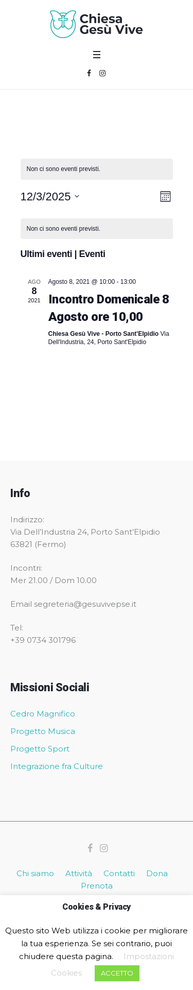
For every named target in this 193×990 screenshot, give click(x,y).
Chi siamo (35, 873)
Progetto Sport (39, 749)
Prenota (97, 886)
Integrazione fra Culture (56, 766)
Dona (157, 873)
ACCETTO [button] (117, 973)
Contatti (119, 873)
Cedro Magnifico (42, 714)
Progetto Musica (42, 731)
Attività (78, 873)
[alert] (97, 169)
